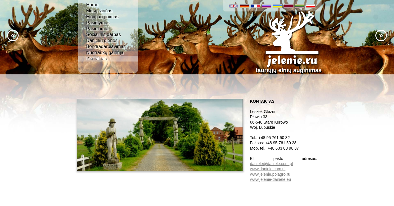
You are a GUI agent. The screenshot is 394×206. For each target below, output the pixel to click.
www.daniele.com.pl (267, 169)
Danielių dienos (101, 40)
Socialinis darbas (103, 34)
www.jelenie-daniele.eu (270, 179)
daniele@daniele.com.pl (271, 163)
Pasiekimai (97, 28)
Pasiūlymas (98, 22)
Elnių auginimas (102, 16)
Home (92, 4)
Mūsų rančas (99, 10)
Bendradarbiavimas (106, 46)
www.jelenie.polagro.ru (270, 174)
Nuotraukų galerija (104, 52)
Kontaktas (96, 58)
